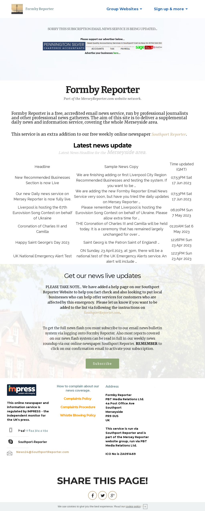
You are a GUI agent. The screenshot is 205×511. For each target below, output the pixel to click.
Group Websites (122, 9)
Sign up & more (169, 9)
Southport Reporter (169, 134)
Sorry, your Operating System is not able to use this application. (102, 55)
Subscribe (102, 372)
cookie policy (133, 506)
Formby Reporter (39, 9)
